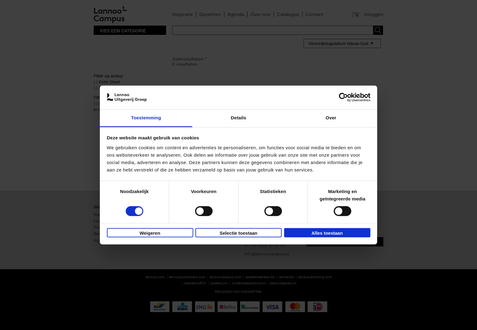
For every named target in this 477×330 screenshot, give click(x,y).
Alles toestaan (327, 233)
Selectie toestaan (239, 233)
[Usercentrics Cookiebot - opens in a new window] (343, 97)
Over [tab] (331, 117)
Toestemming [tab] (146, 117)
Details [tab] (238, 117)
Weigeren (150, 233)
